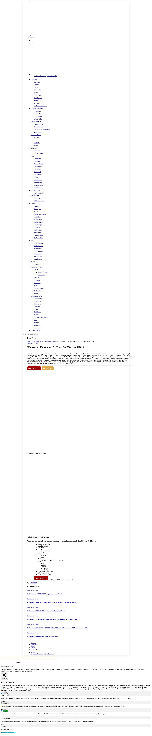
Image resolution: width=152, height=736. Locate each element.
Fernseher (37, 264)
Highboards (37, 304)
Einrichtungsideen (36, 330)
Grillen (36, 177)
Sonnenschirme (38, 185)
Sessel (36, 314)
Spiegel (36, 100)
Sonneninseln (38, 182)
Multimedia (34, 261)
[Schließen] (4, 676)
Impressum (34, 651)
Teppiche (36, 103)
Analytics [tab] (3, 709)
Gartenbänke (37, 158)
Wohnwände (37, 328)
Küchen (33, 203)
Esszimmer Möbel (36, 135)
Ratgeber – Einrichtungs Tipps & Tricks (42, 654)
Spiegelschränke (38, 127)
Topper (36, 293)
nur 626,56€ (48, 368)
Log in (29, 35)
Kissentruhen (38, 180)
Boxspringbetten (42, 272)
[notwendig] (1, 694)
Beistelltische (38, 298)
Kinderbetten (38, 198)
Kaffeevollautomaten (40, 214)
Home (29, 341)
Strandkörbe (37, 187)
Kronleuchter (38, 248)
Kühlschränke (38, 230)
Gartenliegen (37, 161)
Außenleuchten (38, 243)
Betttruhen (37, 280)
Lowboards (37, 306)
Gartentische (37, 174)
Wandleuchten (38, 259)
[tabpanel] (76, 699)
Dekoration (37, 82)
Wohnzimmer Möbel (36, 296)
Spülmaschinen (38, 238)
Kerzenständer (38, 90)
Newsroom (34, 644)
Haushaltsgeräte (35, 190)
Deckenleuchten (38, 246)
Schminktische (38, 98)
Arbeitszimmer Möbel (37, 108)
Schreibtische (38, 119)
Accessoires (34, 79)
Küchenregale (38, 219)
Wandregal (37, 325)
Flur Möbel (34, 148)
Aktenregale (37, 111)
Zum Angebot (34, 368)
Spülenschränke (38, 235)
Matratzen (37, 285)
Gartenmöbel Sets (39, 164)
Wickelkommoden (39, 201)
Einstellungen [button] (5, 671)
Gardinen (36, 84)
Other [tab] (2, 725)
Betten (36, 269)
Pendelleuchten (38, 251)
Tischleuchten (38, 256)
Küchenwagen (38, 224)
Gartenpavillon (38, 166)
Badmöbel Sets (38, 124)
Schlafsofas (37, 312)
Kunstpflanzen (38, 95)
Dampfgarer (37, 209)
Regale (36, 309)
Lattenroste (37, 283)
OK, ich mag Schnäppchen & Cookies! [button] (21, 671)
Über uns (33, 643)
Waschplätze (37, 132)
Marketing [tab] (4, 702)
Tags (28, 583)
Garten (32, 156)
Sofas (35, 320)
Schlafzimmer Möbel (37, 267)
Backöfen (37, 206)
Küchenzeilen (38, 227)
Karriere (33, 646)
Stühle (36, 145)
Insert (20, 663)
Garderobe (37, 150)
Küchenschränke (39, 222)
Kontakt (33, 647)
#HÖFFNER (33, 583)
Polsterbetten (41, 275)
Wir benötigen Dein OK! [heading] (7, 666)
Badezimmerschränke (51, 341)
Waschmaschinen (39, 193)
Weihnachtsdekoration (40, 106)
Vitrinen (36, 322)
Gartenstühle (37, 172)
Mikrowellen (37, 232)
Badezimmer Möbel (36, 121)
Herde (36, 211)
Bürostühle (37, 114)
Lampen (33, 240)
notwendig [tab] (4, 692)
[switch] (1, 703)
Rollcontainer (38, 116)
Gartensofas (37, 169)
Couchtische (37, 301)
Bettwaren (37, 277)
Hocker (36, 140)
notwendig (6, 694)
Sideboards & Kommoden (41, 317)
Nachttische (37, 291)
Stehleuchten (37, 254)
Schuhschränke (38, 153)
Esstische (36, 137)
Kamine (36, 87)
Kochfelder (37, 217)
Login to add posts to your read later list (45, 76)
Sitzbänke (37, 143)
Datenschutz (34, 652)
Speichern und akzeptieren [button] (8, 733)
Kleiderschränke (38, 288)
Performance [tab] (4, 717)
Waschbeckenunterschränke (42, 129)
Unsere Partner (35, 649)
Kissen (36, 92)
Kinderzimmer (35, 195)
